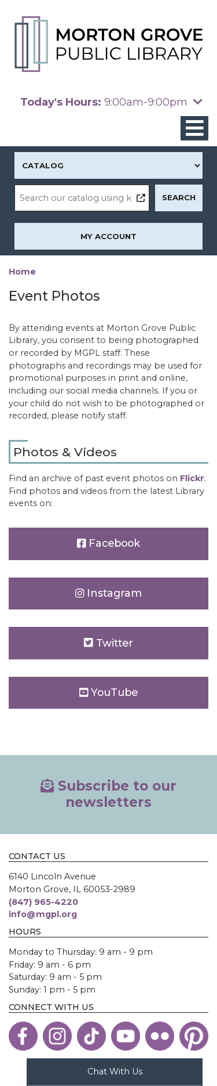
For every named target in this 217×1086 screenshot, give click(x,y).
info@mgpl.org (43, 914)
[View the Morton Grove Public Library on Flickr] (159, 1036)
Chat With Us (114, 1071)
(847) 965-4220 (43, 902)
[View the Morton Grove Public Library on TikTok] (91, 1036)
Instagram (108, 593)
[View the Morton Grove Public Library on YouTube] (125, 1036)
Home (22, 271)
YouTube (108, 692)
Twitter (108, 643)
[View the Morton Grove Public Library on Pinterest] (193, 1036)
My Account (108, 236)
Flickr (192, 478)
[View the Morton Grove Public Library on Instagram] (57, 1036)
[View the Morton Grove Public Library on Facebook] (23, 1036)
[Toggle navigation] (194, 128)
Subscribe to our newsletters (108, 794)
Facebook (109, 543)
